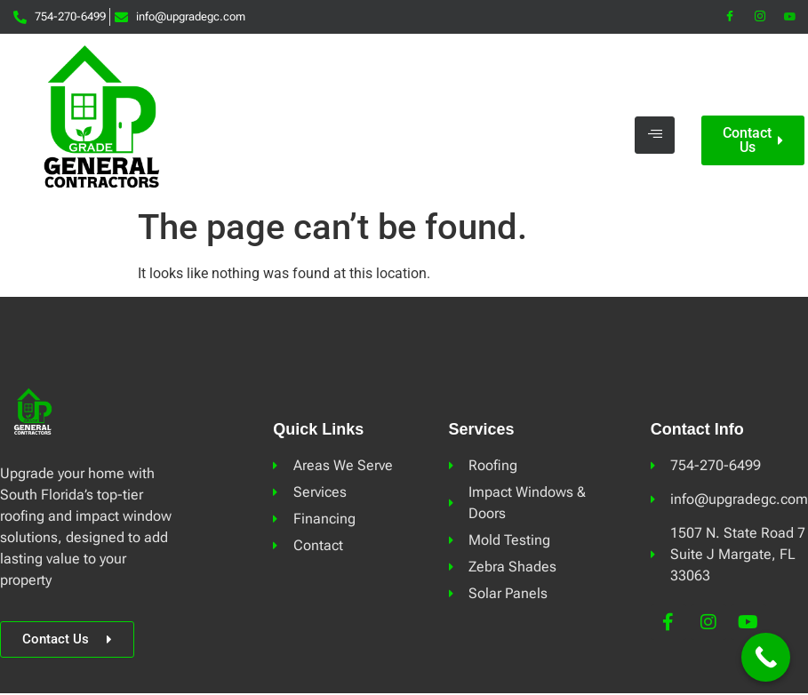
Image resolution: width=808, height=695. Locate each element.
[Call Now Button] (765, 657)
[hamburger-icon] (655, 135)
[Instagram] (760, 17)
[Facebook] (729, 17)
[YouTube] (790, 17)
